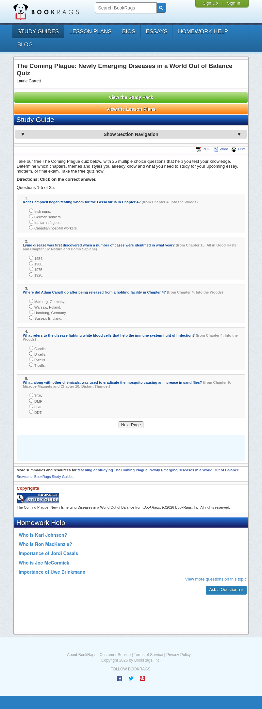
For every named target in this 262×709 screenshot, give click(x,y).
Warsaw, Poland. (45, 306)
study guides (38, 31)
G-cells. (37, 348)
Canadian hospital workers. (53, 227)
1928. (36, 274)
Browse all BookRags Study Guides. (45, 477)
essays (157, 31)
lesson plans (90, 31)
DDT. (35, 412)
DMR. (36, 400)
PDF (203, 149)
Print (238, 149)
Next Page (131, 424)
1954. (36, 258)
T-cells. (37, 365)
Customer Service (115, 654)
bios (129, 31)
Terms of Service (148, 654)
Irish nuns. (40, 211)
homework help (203, 31)
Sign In (233, 3)
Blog (25, 45)
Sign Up (210, 3)
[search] (125, 8)
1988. (36, 263)
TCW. (36, 395)
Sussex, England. (45, 317)
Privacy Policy (178, 654)
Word (220, 149)
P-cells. (37, 359)
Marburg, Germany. (47, 301)
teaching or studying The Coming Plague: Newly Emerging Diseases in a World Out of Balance (158, 470)
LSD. (35, 406)
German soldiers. (45, 216)
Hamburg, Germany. (48, 312)
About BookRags (81, 654)
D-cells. (37, 353)
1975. (36, 269)
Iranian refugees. (45, 222)
